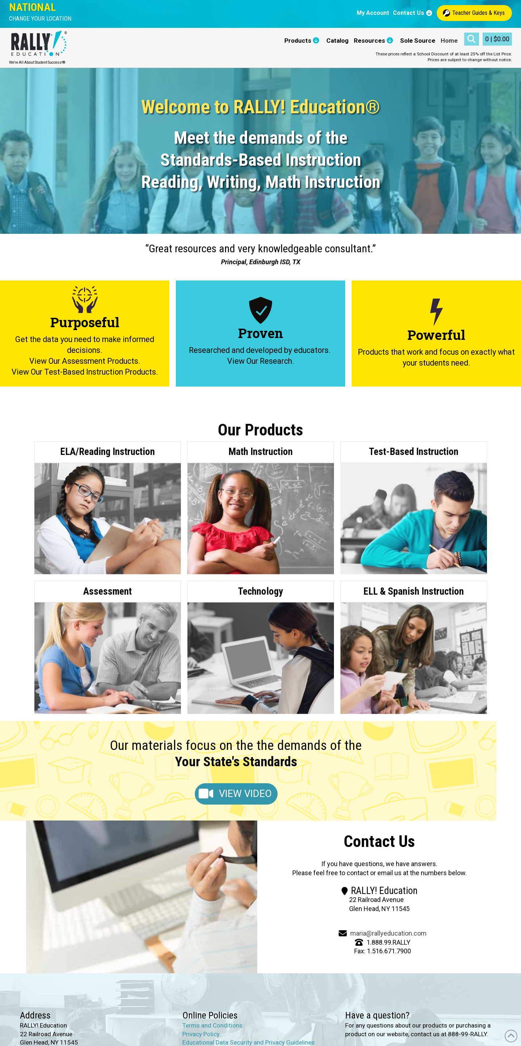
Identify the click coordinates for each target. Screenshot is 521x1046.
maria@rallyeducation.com (388, 933)
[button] (40, 19)
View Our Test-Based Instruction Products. (85, 371)
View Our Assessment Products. (84, 361)
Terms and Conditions (212, 1025)
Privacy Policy (201, 1034)
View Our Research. (260, 361)
